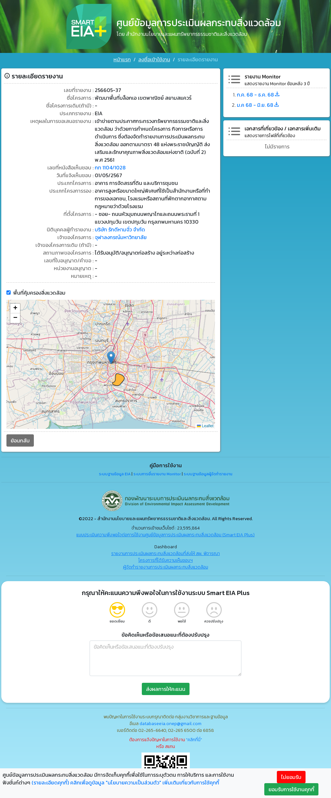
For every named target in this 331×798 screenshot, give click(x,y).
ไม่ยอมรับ (291, 777)
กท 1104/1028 (110, 167)
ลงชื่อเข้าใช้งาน (154, 59)
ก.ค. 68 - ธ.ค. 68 (258, 94)
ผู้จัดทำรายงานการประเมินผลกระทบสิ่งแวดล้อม (165, 567)
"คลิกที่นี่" (194, 739)
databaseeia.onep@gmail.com (170, 723)
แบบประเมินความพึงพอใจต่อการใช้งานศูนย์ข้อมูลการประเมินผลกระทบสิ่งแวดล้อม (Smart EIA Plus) (165, 534)
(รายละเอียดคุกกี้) (50, 782)
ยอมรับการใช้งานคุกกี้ (291, 789)
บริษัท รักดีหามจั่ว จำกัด (120, 229)
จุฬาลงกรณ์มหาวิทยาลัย (121, 237)
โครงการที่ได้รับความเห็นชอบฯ (165, 560)
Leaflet (205, 426)
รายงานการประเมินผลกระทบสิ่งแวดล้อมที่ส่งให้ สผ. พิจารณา (165, 553)
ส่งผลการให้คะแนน (165, 689)
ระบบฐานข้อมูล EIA (115, 474)
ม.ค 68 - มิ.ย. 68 (258, 105)
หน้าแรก (122, 59)
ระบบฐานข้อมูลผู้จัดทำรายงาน (208, 474)
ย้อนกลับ (20, 440)
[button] (111, 357)
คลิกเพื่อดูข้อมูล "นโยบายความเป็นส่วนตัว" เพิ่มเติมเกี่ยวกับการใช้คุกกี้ (144, 782)
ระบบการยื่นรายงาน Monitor (157, 474)
